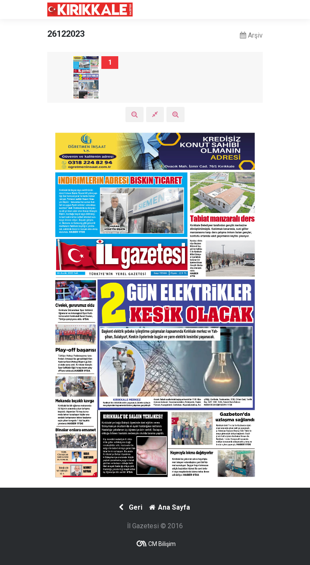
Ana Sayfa (168, 507)
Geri (129, 507)
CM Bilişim (162, 543)
